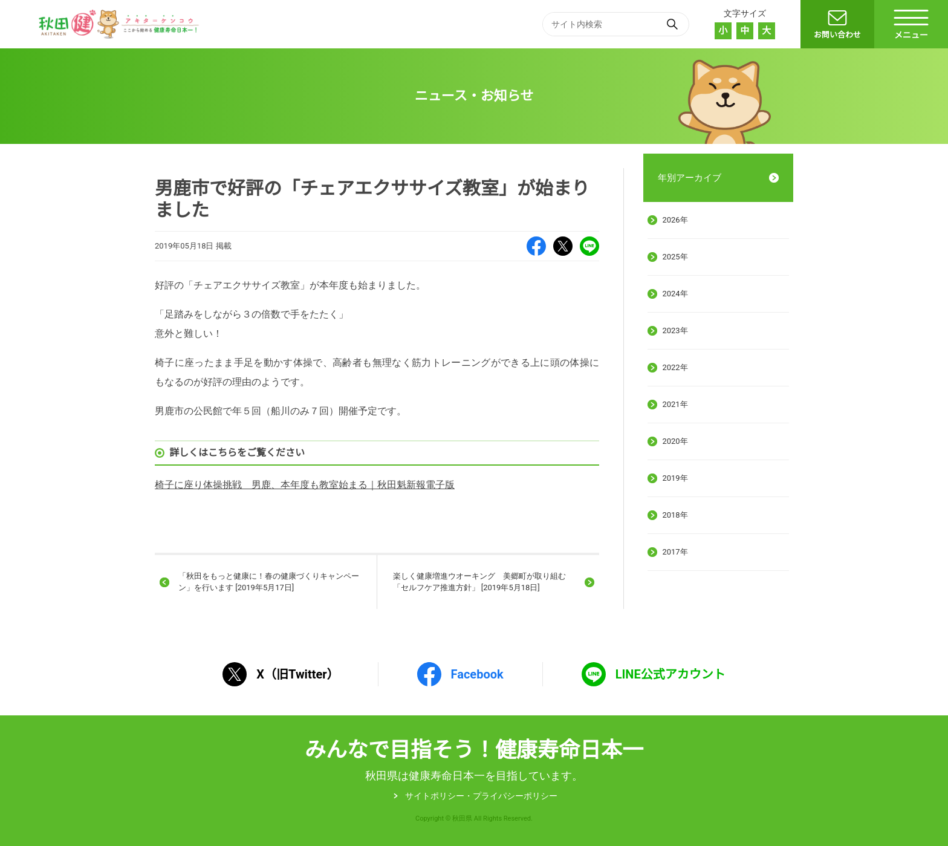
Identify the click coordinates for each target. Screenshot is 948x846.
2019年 (674, 478)
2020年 (674, 441)
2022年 (674, 367)
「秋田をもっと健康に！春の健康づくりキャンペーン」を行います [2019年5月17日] (268, 581)
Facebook (536, 246)
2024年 (674, 293)
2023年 (674, 330)
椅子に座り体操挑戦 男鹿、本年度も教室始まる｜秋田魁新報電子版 (305, 484)
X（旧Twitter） (563, 246)
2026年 (674, 219)
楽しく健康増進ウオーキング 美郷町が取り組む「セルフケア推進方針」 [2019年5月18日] (479, 581)
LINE (589, 246)
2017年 (674, 551)
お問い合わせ (837, 34)
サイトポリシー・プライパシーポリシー (481, 796)
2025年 (674, 256)
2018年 (674, 514)
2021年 (674, 404)
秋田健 (120, 24)
